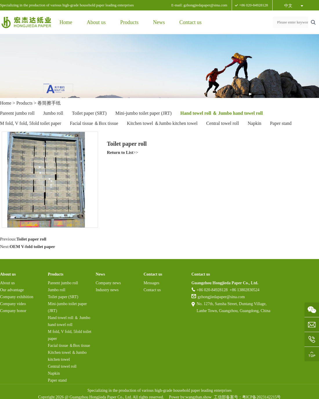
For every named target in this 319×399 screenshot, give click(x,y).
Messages (151, 283)
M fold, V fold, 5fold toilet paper (30, 123)
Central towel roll (222, 123)
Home (65, 22)
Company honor (13, 311)
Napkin (254, 123)
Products (129, 22)
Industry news (107, 290)
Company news (108, 283)
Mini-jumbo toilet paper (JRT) (143, 113)
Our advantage (12, 290)
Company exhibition (16, 297)
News (159, 22)
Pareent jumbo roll (17, 113)
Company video (13, 304)
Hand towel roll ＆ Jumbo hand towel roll (221, 113)
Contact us (191, 22)
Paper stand (280, 123)
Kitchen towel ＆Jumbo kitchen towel (162, 123)
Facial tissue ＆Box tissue (94, 123)
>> (122, 152)
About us (96, 22)
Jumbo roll (53, 113)
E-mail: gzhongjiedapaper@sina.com (199, 5)
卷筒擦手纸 (49, 103)
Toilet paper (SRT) (89, 113)
